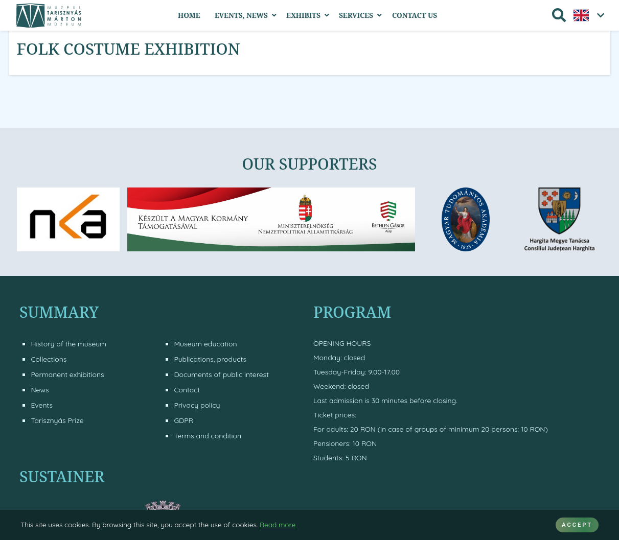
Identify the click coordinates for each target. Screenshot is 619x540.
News (40, 389)
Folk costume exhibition (128, 48)
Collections (48, 359)
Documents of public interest (221, 374)
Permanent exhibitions (67, 374)
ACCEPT (577, 525)
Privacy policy (197, 405)
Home (189, 15)
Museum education (205, 343)
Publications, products (210, 359)
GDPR (183, 420)
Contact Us (414, 15)
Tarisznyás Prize (57, 420)
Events (42, 405)
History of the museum (68, 343)
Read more (277, 524)
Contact (187, 389)
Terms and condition (207, 435)
